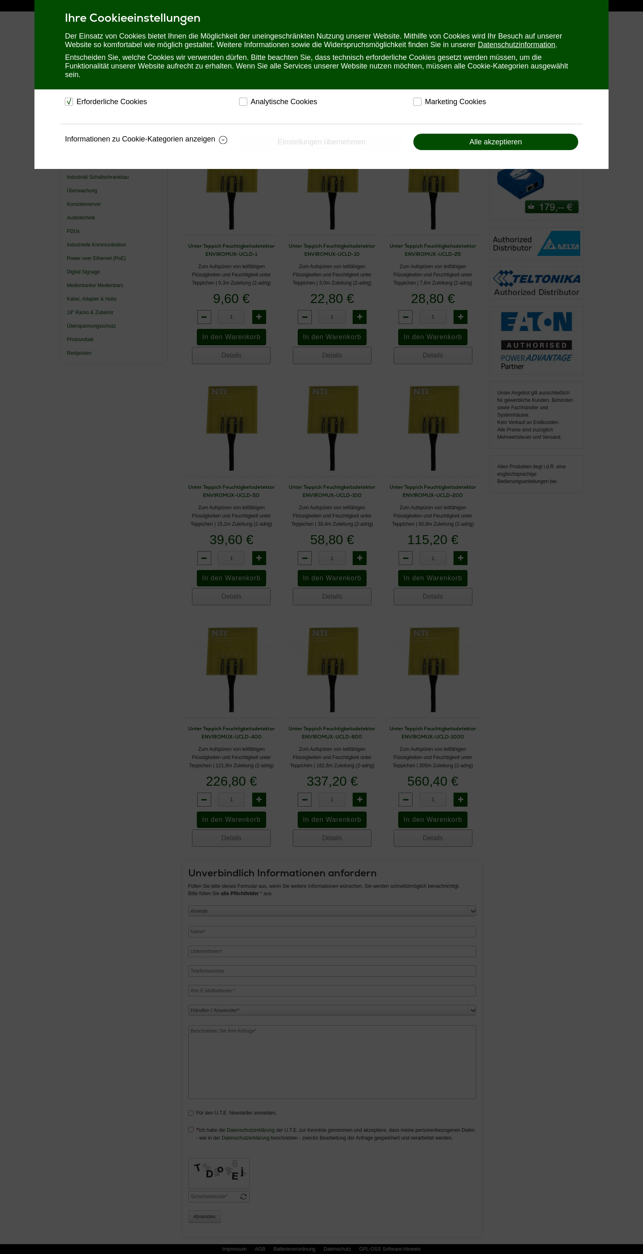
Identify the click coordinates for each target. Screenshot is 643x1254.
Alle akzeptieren (496, 142)
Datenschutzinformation (516, 45)
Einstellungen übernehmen (321, 142)
